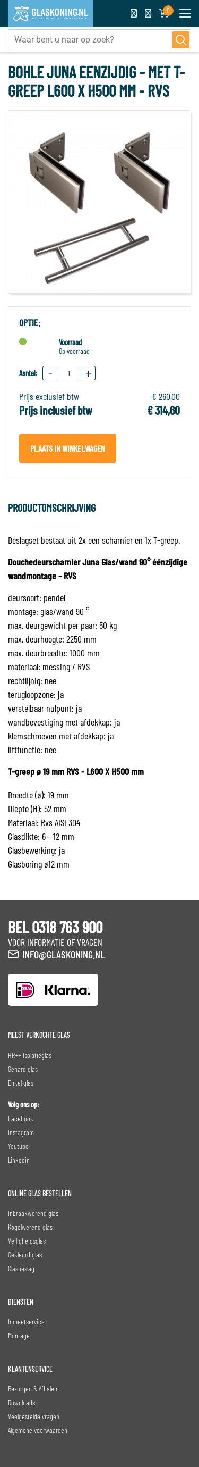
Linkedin (19, 1159)
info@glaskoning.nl (63, 954)
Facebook (20, 1118)
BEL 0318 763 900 (55, 927)
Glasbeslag (21, 1268)
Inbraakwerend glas (33, 1213)
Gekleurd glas (25, 1254)
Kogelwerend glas (30, 1226)
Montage (19, 1335)
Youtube (18, 1146)
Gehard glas (23, 1068)
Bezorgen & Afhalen (32, 1388)
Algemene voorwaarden (37, 1430)
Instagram (21, 1132)
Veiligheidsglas (27, 1240)
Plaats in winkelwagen (67, 448)
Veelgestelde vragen (33, 1416)
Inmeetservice (26, 1321)
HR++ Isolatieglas (29, 1055)
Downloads (21, 1402)
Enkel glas (20, 1082)
